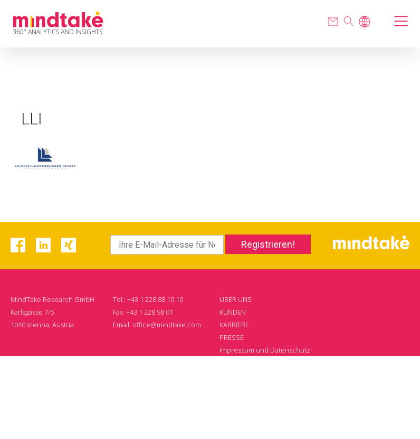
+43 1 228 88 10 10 (155, 299)
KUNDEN (232, 312)
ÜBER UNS (235, 299)
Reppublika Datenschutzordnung (271, 362)
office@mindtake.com (166, 324)
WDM (349, 413)
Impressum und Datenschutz (264, 350)
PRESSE (231, 337)
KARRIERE (234, 324)
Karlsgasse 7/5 (32, 312)
